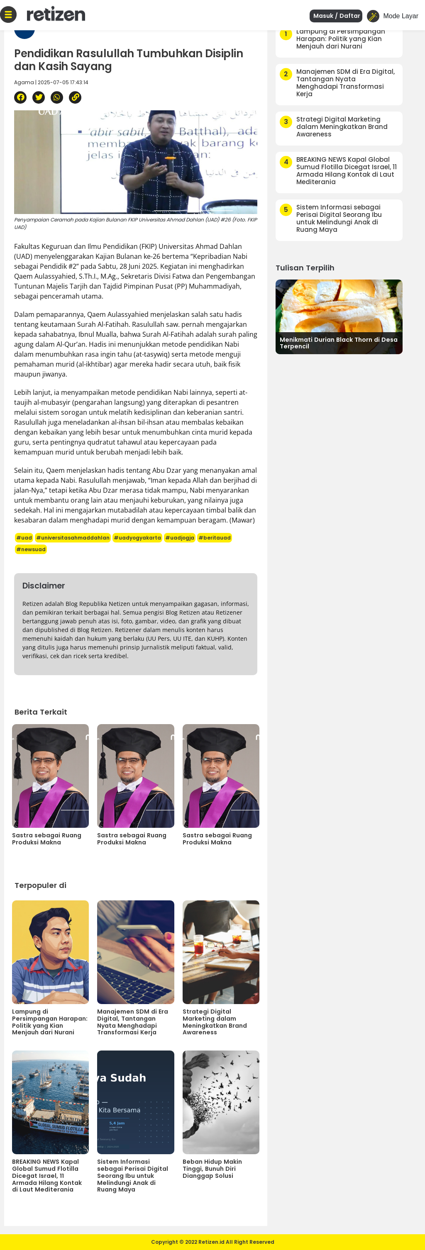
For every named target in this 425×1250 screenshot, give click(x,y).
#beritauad (214, 537)
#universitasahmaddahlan (73, 537)
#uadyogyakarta (137, 537)
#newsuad (31, 549)
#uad (24, 537)
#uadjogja (179, 537)
